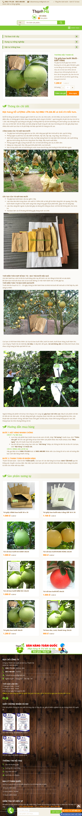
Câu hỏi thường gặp (12, 764)
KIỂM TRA (72, 811)
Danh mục (73, 28)
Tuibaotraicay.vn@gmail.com (38, 2)
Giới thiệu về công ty (12, 775)
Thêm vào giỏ (60, 93)
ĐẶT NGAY (56, 812)
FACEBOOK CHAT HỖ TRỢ (71, 814)
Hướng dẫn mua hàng (12, 768)
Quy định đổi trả (10, 772)
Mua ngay (73, 93)
